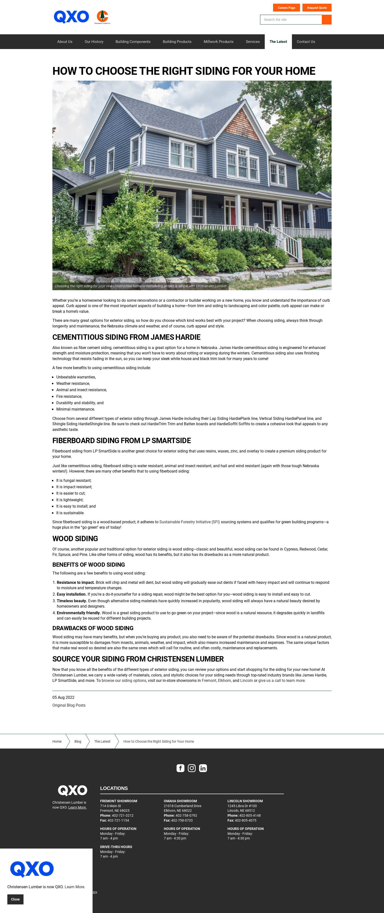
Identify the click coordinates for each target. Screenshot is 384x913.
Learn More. (77, 807)
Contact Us (306, 41)
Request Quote (317, 8)
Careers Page (286, 8)
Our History (94, 41)
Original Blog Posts (68, 705)
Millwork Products (219, 41)
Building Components (133, 41)
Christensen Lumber (83, 17)
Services (253, 41)
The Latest (278, 41)
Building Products (177, 41)
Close (15, 899)
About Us (64, 41)
